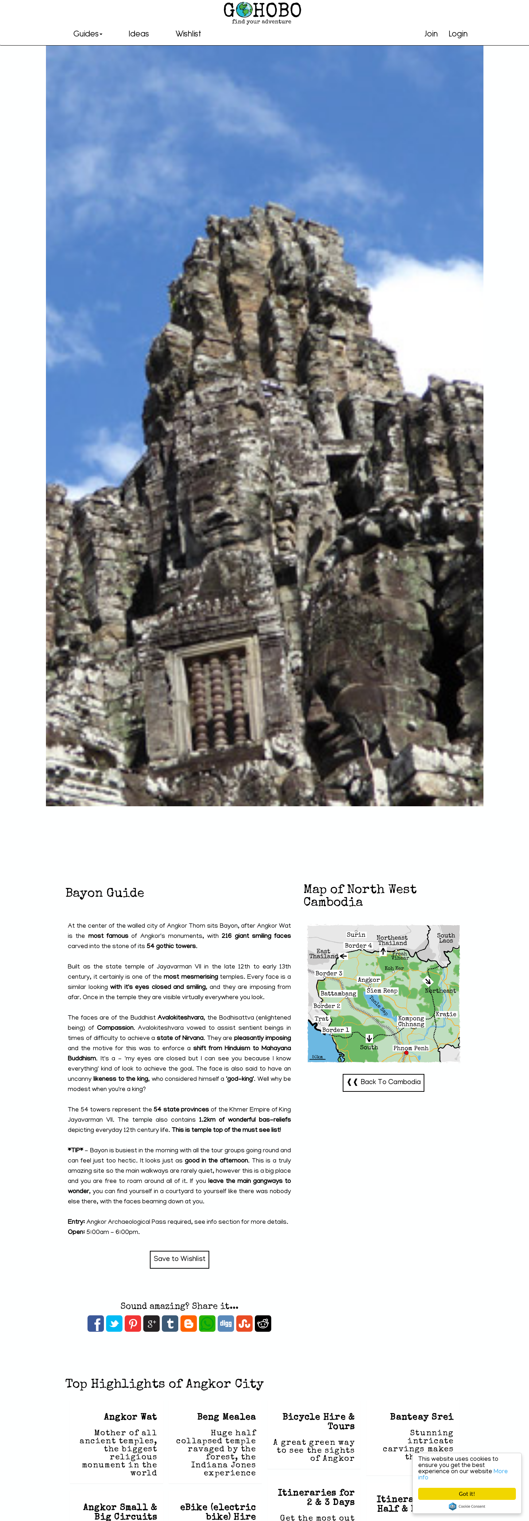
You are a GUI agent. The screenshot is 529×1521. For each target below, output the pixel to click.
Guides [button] (87, 34)
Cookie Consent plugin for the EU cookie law (467, 1506)
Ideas (139, 34)
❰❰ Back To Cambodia (383, 1083)
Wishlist (188, 34)
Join (431, 34)
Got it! (467, 1494)
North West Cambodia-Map (384, 993)
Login (458, 34)
